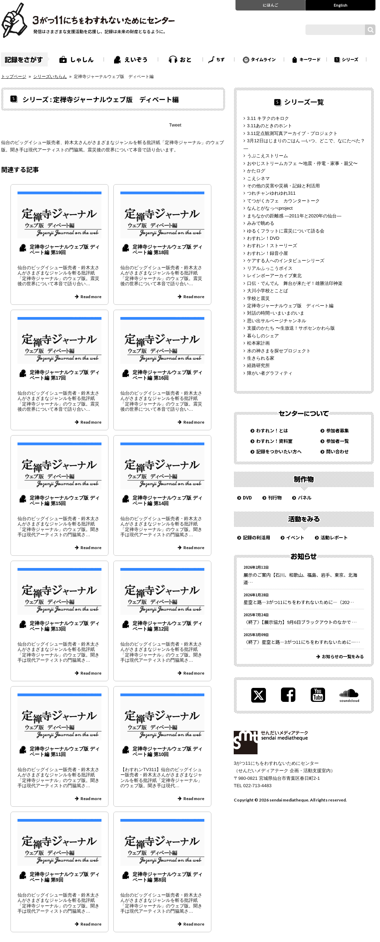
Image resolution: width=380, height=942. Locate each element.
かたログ (256, 170)
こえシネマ (258, 178)
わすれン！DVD (263, 238)
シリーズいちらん (50, 76)
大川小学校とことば (267, 290)
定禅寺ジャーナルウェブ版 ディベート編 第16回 (168, 375)
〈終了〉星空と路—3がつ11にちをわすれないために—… (302, 642)
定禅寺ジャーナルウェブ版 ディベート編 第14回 (168, 500)
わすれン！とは (272, 430)
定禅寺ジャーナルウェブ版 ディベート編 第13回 (65, 626)
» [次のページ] (113, 938)
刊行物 (275, 497)
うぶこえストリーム (267, 155)
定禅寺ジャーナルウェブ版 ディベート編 (290, 305)
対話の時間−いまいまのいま (275, 313)
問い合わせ (337, 451)
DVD (247, 497)
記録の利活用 (256, 537)
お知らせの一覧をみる (343, 656)
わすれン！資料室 (274, 441)
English (340, 5)
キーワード (310, 59)
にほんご (270, 5)
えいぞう (136, 59)
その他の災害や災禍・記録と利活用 (283, 185)
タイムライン (263, 59)
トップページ (13, 76)
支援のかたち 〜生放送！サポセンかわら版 (291, 328)
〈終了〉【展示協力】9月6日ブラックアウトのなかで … (300, 622)
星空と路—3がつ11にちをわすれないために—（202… (299, 602)
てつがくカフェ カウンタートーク (283, 200)
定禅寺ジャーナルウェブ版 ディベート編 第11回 (65, 751)
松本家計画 (258, 343)
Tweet (175, 125)
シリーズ (350, 59)
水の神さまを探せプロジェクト (279, 350)
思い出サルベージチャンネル (276, 320)
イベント (295, 537)
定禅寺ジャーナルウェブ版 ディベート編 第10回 (168, 751)
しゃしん (82, 59)
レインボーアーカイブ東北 (274, 275)
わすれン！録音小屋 (267, 253)
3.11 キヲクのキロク (268, 118)
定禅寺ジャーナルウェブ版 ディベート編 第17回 (65, 375)
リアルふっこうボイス (270, 268)
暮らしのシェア (263, 335)
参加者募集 (337, 430)
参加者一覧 (337, 441)
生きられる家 (260, 358)
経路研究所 (258, 365)
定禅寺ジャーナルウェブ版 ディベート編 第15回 (65, 500)
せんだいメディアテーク (271, 742)
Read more (90, 296)
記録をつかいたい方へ (279, 451)
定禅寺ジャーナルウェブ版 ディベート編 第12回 (168, 626)
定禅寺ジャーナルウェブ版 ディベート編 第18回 (168, 250)
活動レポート (334, 537)
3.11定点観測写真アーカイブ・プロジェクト (292, 133)
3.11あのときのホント (269, 125)
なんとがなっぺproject (270, 208)
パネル (304, 497)
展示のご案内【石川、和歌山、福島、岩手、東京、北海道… (300, 578)
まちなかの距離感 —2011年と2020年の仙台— (294, 215)
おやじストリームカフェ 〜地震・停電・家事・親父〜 (302, 163)
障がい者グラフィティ (270, 373)
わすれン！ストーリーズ (272, 245)
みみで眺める (260, 223)
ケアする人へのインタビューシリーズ (285, 260)
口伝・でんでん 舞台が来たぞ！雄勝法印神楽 (295, 283)
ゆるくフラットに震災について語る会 (285, 230)
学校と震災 (258, 298)
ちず (220, 59)
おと (186, 59)
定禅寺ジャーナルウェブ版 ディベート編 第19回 (65, 250)
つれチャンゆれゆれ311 (271, 193)
